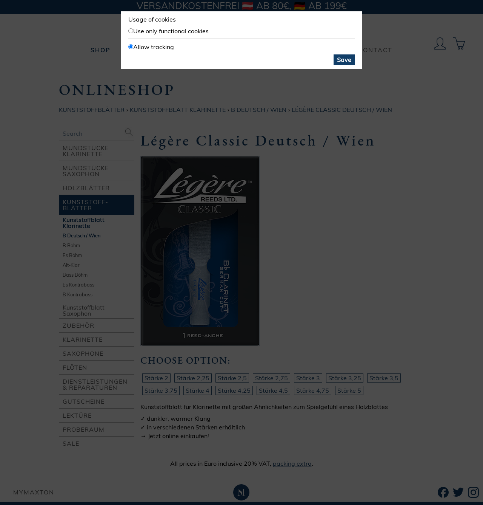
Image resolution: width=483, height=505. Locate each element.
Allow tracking (153, 47)
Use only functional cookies (171, 31)
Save (344, 60)
